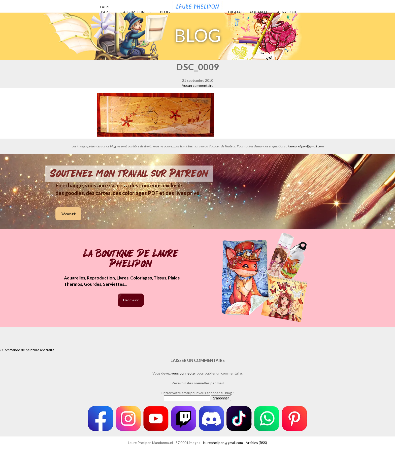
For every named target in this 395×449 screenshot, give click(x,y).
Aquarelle (259, 12)
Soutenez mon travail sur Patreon (129, 173)
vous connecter (183, 373)
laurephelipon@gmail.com (306, 146)
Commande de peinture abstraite (28, 350)
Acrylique (287, 12)
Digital (235, 12)
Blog (165, 12)
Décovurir (68, 214)
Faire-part (105, 9)
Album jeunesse (138, 12)
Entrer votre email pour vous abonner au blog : (197, 393)
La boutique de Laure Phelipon (130, 259)
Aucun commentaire (197, 85)
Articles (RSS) (256, 442)
